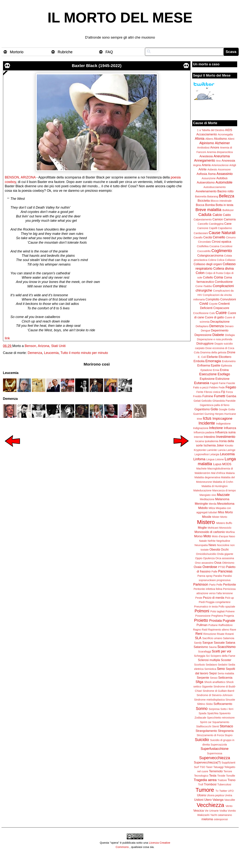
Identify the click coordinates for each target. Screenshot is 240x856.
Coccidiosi (226, 246)
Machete (201, 468)
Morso (198, 536)
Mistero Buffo (224, 523)
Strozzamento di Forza (210, 735)
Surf (196, 767)
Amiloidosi (203, 147)
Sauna (213, 647)
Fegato (231, 387)
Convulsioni (228, 299)
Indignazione (200, 428)
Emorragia (213, 361)
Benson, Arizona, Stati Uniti (45, 346)
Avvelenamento (206, 191)
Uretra (228, 795)
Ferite (199, 391)
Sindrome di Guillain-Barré (218, 690)
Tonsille (230, 775)
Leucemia (51, 353)
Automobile (223, 182)
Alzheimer (222, 143)
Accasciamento (206, 134)
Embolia (199, 361)
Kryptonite (200, 450)
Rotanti (229, 633)
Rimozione (209, 633)
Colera (212, 259)
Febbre (213, 387)
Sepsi (213, 673)
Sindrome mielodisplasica (209, 699)
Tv (216, 790)
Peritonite (229, 584)
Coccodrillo (204, 251)
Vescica (198, 810)
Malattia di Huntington (215, 486)
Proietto (201, 620)
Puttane (213, 625)
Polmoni (202, 611)
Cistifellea (202, 246)
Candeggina (216, 223)
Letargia (214, 454)
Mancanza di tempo (224, 490)
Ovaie (198, 567)
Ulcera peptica (215, 795)
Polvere (230, 611)
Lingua (210, 459)
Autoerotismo (206, 182)
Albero (209, 138)
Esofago (224, 374)
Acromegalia (225, 134)
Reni (198, 634)
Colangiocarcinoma (210, 255)
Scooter (226, 660)
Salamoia (228, 638)
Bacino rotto (225, 191)
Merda (213, 503)
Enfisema (203, 365)
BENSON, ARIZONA (20, 177)
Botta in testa (224, 205)
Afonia (199, 138)
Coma (218, 277)
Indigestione (223, 423)
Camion (217, 219)
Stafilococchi (203, 726)
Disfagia (230, 335)
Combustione (223, 281)
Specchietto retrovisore (221, 717)
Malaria (230, 473)
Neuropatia (201, 545)
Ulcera (201, 795)
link (7, 338)
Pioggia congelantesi (218, 602)
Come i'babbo (203, 286)
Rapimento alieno (218, 629)
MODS (226, 464)
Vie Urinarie (212, 810)
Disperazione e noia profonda (214, 339)
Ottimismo (228, 562)
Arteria (206, 165)
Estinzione (222, 378)
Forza (229, 391)
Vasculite (229, 799)
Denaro (229, 326)
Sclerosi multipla (209, 660)
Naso (232, 536)
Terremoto (216, 771)
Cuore (221, 312)
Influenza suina (225, 432)
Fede (222, 387)
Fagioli (214, 383)
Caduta (205, 214)
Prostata (215, 620)
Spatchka (212, 713)
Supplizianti (228, 762)
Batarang (212, 196)
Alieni (231, 138)
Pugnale (229, 620)
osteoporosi (221, 819)
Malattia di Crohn (223, 481)
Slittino (201, 703)
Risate (220, 633)
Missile (206, 516)
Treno (232, 780)
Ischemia (210, 445)
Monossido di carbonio (209, 532)
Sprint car (206, 722)
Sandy (198, 642)
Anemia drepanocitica (220, 152)
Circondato (204, 241)
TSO (202, 767)
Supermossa (214, 753)
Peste (198, 597)
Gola (214, 409)
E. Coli (202, 356)
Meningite (201, 503)
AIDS (228, 130)
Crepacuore (221, 308)
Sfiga (199, 682)
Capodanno (225, 228)
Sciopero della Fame (223, 655)
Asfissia (201, 173)
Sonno (201, 708)
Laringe (230, 450)
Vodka (223, 810)
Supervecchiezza (214, 757)
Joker (220, 445)
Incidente (207, 423)
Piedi (202, 602)
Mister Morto (219, 516)
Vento (229, 806)
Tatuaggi (218, 767)
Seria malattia (226, 673)
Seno (221, 669)
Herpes (219, 413)
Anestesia (206, 156)
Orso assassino (204, 562)
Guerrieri (198, 413)
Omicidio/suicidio (206, 553)
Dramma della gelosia (213, 352)
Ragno (197, 629)
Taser (209, 767)
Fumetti (219, 396)
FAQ (109, 52)
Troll (200, 784)
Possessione (203, 615)
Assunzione (209, 178)
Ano (218, 160)
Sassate (219, 642)
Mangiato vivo (208, 494)
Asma (212, 173)
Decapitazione (220, 321)
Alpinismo (206, 143)
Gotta (231, 409)
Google (223, 409)
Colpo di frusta (214, 273)
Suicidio (202, 739)
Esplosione (207, 378)
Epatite (215, 365)
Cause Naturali (222, 232)
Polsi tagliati (217, 611)
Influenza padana (204, 432)
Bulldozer (228, 210)
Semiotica (210, 668)
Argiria (197, 165)
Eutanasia (201, 383)
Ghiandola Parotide (224, 400)
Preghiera (217, 615)
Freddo (197, 396)
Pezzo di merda (213, 597)
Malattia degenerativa (207, 477)
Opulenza (209, 558)
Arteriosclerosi (220, 165)
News (212, 545)
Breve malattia (208, 209)
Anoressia (228, 160)
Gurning (209, 413)
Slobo (209, 703)
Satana (230, 642)
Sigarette (207, 686)
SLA (198, 638)
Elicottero (225, 356)
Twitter (223, 790)
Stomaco (226, 726)
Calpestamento (203, 219)
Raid (204, 629)
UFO (231, 790)
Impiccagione (222, 418)
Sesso (214, 677)
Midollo (203, 508)
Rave (233, 629)
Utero (208, 799)
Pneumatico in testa (206, 606)
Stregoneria (226, 730)
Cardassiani (201, 233)
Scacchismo (226, 647)
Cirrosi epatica (221, 241)
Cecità (207, 237)
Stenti (215, 726)
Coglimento (221, 250)
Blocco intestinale (221, 200)
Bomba (210, 205)
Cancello (203, 223)
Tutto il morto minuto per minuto (84, 353)
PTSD (221, 567)
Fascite (230, 383)
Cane (228, 223)
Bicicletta (204, 200)
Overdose (209, 567)
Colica (220, 259)
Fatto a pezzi (200, 387)
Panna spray (205, 575)
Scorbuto (199, 664)
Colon (200, 273)
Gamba (231, 396)
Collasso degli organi (208, 264)
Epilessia (226, 365)
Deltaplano (202, 326)
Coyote (213, 303)
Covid (204, 303)
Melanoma (222, 499)
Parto (212, 584)
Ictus (207, 418)
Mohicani (213, 527)
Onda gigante (225, 553)
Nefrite (211, 540)
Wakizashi (203, 814)
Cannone (202, 228)
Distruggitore (205, 343)
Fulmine (207, 396)
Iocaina (199, 441)
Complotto (212, 299)
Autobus (221, 178)
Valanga (218, 799)
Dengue (205, 330)
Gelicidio (206, 400)
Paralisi (217, 575)
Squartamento (220, 722)
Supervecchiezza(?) (207, 762)
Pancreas (225, 571)
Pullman (201, 625)
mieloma (207, 819)
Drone (231, 352)
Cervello (219, 237)
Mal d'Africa (218, 473)
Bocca (200, 205)
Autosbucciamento (214, 187)
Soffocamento (223, 703)
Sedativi (222, 664)
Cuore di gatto (214, 317)
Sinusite (230, 699)
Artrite (203, 169)
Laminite (212, 450)
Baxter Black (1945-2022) (97, 65)
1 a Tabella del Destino (210, 130)
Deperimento (219, 330)
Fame (222, 383)
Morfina (230, 532)
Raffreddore (225, 625)
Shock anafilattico (214, 682)
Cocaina (214, 246)
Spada (202, 713)
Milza (212, 508)
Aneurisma (222, 156)
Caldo (227, 214)
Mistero (206, 522)
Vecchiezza (210, 805)
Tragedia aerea (205, 780)
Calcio (217, 215)
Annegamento (204, 160)
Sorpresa (214, 708)
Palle (215, 571)
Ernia (216, 370)
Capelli (213, 228)
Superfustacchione (215, 749)
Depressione (203, 335)
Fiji (223, 391)
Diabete (218, 335)
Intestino (209, 436)
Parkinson (200, 584)
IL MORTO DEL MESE (120, 17)
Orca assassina (224, 558)
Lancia (222, 450)
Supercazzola (219, 744)
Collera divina (223, 268)
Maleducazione (202, 490)
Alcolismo (220, 138)
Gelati (197, 400)
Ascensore (224, 169)
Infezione (216, 428)
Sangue (207, 642)
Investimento (225, 437)
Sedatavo (211, 664)
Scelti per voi (221, 651)
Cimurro (231, 237)
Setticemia (225, 677)
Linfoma (199, 459)
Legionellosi (201, 454)
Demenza (35, 353)
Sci (208, 655)
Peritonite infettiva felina (208, 588)
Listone (219, 459)
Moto (207, 536)
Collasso (230, 259)
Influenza (230, 428)
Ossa (217, 562)
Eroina (224, 370)
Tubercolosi (224, 784)
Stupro (228, 735)
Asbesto (212, 169)
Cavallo (198, 237)
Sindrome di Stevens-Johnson (215, 695)
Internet (198, 436)
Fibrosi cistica (212, 391)
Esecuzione (208, 374)
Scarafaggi (204, 651)
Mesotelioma (225, 503)
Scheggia (199, 655)
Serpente (203, 677)
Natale (203, 540)
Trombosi (210, 784)
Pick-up (229, 597)
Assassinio (225, 174)
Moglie (202, 527)
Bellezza (226, 196)
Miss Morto (225, 512)
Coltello (208, 277)
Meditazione (207, 499)
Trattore (222, 780)
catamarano (225, 814)
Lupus (217, 464)
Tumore (205, 790)
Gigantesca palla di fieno (215, 405)
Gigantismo (202, 409)
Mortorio (17, 52)
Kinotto (229, 445)
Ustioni (198, 799)
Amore (214, 147)
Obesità (214, 549)
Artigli (232, 165)
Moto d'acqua (220, 536)
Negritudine (223, 540)
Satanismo (201, 647)
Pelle (219, 584)
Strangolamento (206, 730)
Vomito (232, 810)
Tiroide (221, 775)
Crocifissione (200, 313)
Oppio (198, 558)
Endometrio (229, 361)
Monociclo (225, 527)
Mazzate (223, 495)
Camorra (230, 219)
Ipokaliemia (211, 441)
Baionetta (200, 196)
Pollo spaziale (226, 606)
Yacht (213, 814)
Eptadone (206, 370)
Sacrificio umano (212, 638)
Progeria (229, 615)
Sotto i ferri (226, 708)
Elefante (212, 356)
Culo (212, 313)
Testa (212, 775)
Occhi (225, 549)
